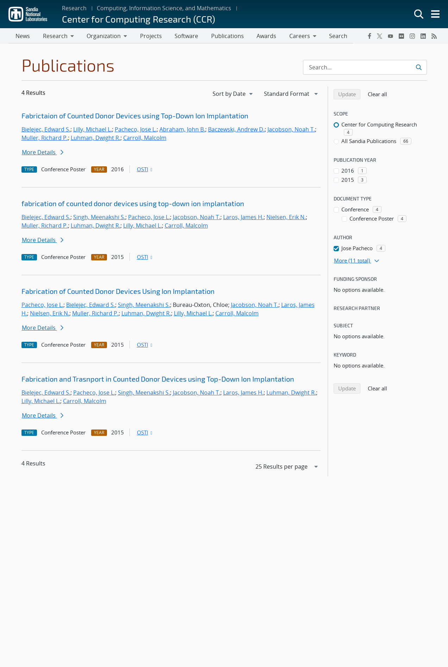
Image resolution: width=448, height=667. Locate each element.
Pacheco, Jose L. (136, 130)
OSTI (145, 169)
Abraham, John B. (182, 130)
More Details (42, 153)
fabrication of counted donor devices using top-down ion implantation (132, 204)
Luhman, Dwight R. (95, 138)
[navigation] (233, 94)
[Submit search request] (418, 68)
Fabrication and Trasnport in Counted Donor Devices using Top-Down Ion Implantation (157, 379)
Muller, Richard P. (44, 138)
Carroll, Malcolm (144, 138)
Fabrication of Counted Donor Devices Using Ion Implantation (118, 292)
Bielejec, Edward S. (45, 130)
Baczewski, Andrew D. (236, 130)
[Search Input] (365, 68)
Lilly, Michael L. (92, 130)
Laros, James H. (243, 218)
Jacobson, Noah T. (291, 130)
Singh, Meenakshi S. (99, 218)
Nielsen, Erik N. (286, 218)
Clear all (380, 94)
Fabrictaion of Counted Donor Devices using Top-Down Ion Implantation (134, 116)
